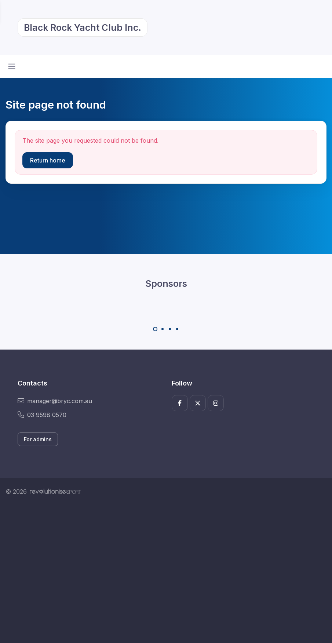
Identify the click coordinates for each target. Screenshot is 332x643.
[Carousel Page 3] (170, 329)
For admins (38, 439)
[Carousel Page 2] (162, 329)
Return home (47, 160)
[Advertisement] (166, 574)
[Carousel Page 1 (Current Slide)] (155, 329)
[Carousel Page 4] (177, 329)
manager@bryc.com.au (55, 401)
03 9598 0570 (42, 415)
